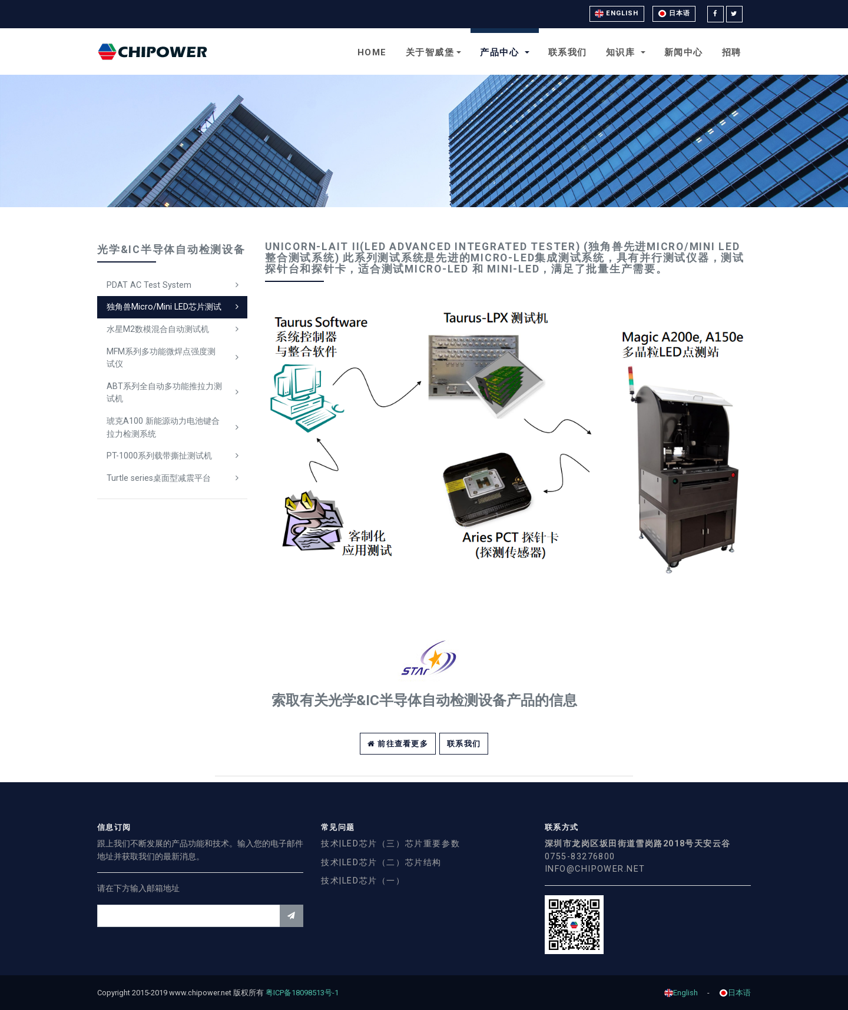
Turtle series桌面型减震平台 (159, 478)
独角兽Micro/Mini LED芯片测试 (164, 307)
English (617, 13)
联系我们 (567, 52)
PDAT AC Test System (149, 285)
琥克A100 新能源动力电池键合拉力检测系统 (163, 427)
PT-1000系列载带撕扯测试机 (159, 456)
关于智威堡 (430, 52)
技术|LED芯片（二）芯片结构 (381, 863)
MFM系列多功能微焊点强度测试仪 (161, 358)
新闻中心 (683, 52)
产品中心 (501, 52)
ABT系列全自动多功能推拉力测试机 (164, 392)
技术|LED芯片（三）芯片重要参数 (390, 844)
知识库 (622, 52)
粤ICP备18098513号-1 (306, 992)
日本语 (674, 13)
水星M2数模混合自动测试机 (158, 329)
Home (372, 52)
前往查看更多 (397, 743)
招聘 (731, 52)
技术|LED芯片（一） (363, 881)
